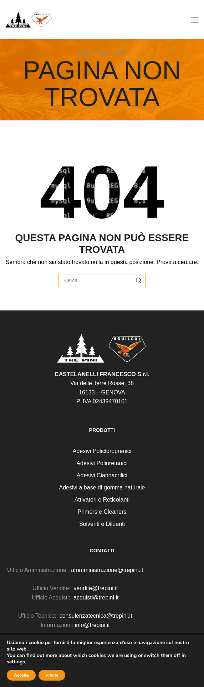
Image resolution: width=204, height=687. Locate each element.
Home (85, 53)
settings (16, 662)
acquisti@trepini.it (96, 597)
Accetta (21, 675)
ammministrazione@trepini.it (106, 570)
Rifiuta (52, 675)
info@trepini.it (92, 625)
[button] (195, 20)
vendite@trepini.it (95, 588)
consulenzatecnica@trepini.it (96, 616)
